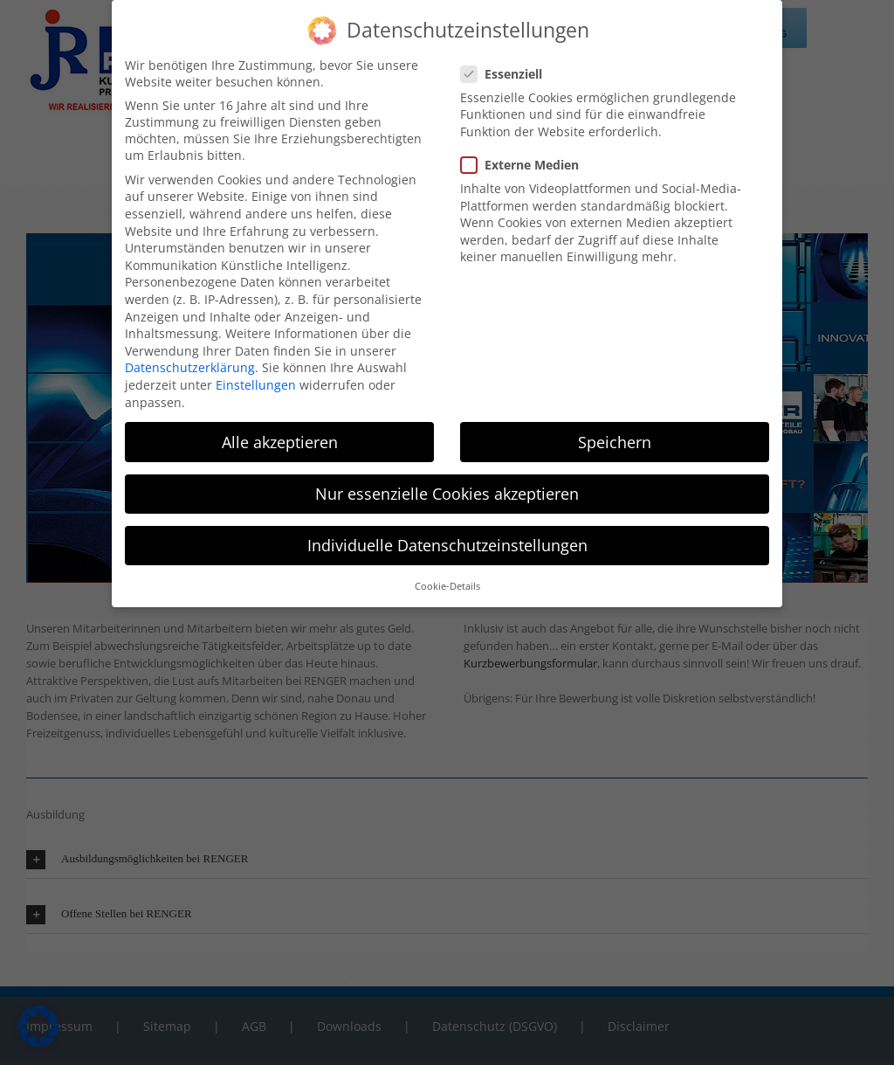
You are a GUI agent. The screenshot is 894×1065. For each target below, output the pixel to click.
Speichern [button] (614, 438)
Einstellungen (256, 381)
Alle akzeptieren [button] (280, 438)
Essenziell (508, 70)
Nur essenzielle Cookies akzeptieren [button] (447, 490)
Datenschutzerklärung (190, 364)
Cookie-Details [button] (447, 583)
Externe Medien (527, 161)
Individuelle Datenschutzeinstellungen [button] (447, 541)
